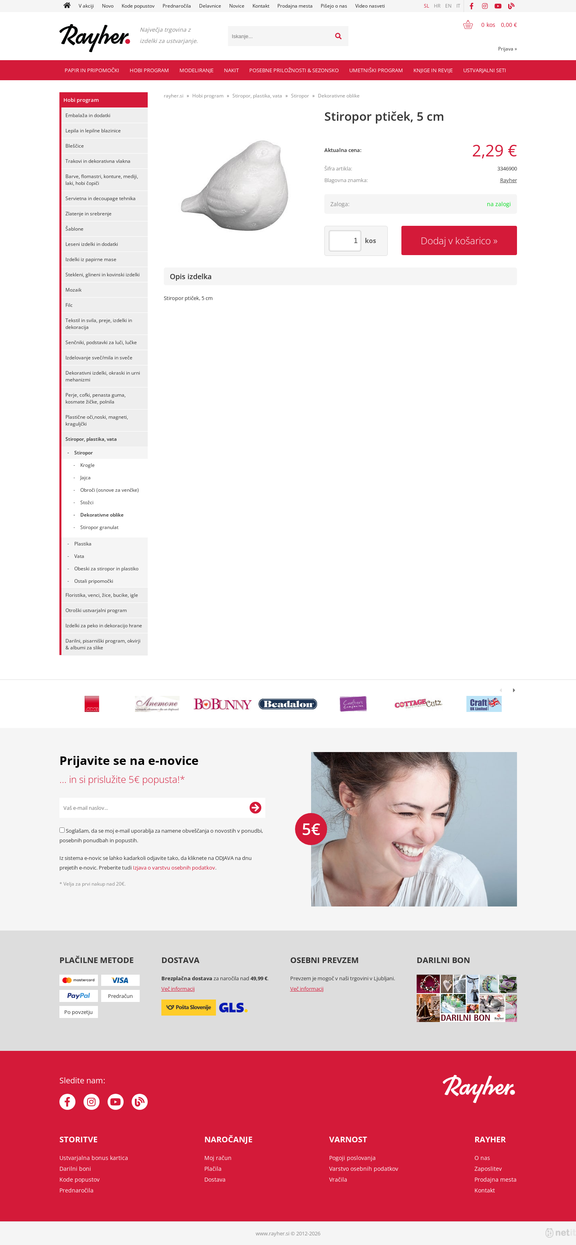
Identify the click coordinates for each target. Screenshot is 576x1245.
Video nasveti (370, 5)
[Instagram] (485, 6)
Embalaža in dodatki (87, 115)
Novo (108, 5)
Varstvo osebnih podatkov (363, 1168)
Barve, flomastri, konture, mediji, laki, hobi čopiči (101, 180)
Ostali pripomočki (93, 581)
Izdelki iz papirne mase (90, 259)
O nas (482, 1158)
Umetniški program (376, 70)
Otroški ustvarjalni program (96, 610)
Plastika (83, 543)
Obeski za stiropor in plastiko (106, 568)
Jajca (85, 477)
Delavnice (210, 5)
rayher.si (173, 95)
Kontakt (260, 5)
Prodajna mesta (295, 5)
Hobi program (149, 70)
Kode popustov (138, 5)
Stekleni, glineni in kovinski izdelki (102, 274)
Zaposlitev (488, 1168)
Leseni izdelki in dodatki (91, 244)
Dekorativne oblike (102, 514)
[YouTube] (498, 6)
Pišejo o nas (334, 5)
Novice (236, 5)
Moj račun (218, 1158)
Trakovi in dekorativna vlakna (97, 161)
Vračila (338, 1179)
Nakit (231, 70)
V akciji (86, 5)
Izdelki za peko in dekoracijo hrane (103, 625)
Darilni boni (75, 1168)
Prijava (507, 48)
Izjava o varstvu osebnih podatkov (174, 867)
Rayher (508, 180)
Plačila (213, 1168)
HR (437, 5)
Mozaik (73, 289)
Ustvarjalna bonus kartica (93, 1158)
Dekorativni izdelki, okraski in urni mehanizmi (102, 376)
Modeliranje (196, 70)
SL (426, 5)
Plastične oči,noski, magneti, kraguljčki (96, 420)
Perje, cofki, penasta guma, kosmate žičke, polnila (95, 398)
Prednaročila (177, 5)
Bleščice (74, 145)
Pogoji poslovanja (352, 1158)
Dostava (215, 1179)
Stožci (87, 502)
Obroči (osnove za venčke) (109, 490)
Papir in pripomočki (92, 70)
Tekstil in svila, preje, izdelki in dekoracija (98, 324)
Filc (69, 305)
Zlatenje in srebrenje (88, 213)
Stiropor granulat (99, 527)
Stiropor (83, 452)
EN (448, 5)
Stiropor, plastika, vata (91, 439)
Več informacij (178, 988)
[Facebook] (471, 6)
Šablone (74, 228)
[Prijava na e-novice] (255, 808)
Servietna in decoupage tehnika (100, 198)
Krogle (87, 465)
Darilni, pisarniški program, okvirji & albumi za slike (102, 644)
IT (458, 5)
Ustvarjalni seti (484, 70)
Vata (79, 556)
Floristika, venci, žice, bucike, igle (101, 595)
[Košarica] (485, 24)
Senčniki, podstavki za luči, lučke (101, 342)
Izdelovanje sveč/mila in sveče (98, 357)
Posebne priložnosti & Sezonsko (294, 70)
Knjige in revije (433, 70)
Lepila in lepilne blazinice (93, 130)
